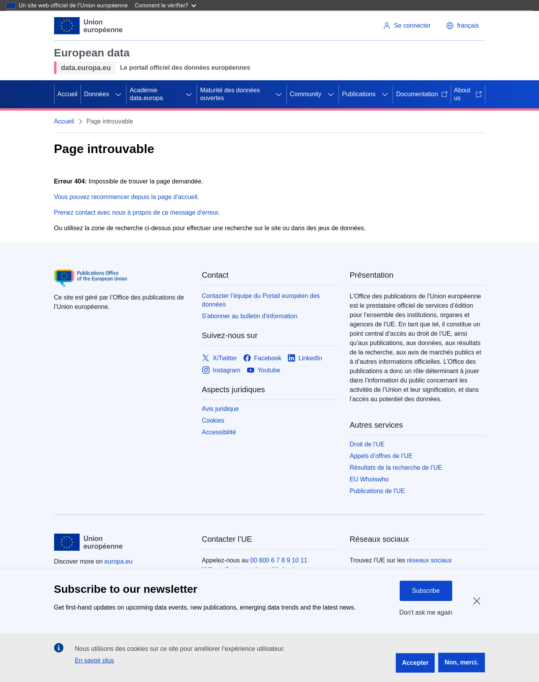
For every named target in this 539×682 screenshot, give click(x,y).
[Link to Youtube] (263, 370)
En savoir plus (94, 660)
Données (96, 94)
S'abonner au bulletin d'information (249, 316)
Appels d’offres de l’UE (381, 456)
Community (305, 94)
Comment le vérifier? (165, 5)
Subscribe (426, 590)
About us (468, 94)
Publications (359, 94)
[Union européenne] (88, 25)
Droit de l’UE (367, 444)
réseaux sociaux (429, 560)
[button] (462, 25)
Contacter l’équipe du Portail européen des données (261, 300)
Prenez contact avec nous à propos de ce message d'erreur (136, 212)
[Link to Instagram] (221, 370)
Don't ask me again (425, 612)
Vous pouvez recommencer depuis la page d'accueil (126, 197)
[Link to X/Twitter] (219, 358)
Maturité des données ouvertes (230, 94)
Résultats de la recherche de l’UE (396, 467)
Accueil (68, 94)
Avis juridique (220, 408)
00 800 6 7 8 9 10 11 (278, 560)
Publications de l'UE (377, 491)
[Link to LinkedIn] (305, 358)
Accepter (415, 662)
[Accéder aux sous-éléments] (118, 94)
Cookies (213, 420)
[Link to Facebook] (262, 358)
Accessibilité (219, 432)
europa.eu (118, 561)
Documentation (422, 94)
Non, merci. (461, 662)
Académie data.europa (146, 94)
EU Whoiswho (369, 479)
